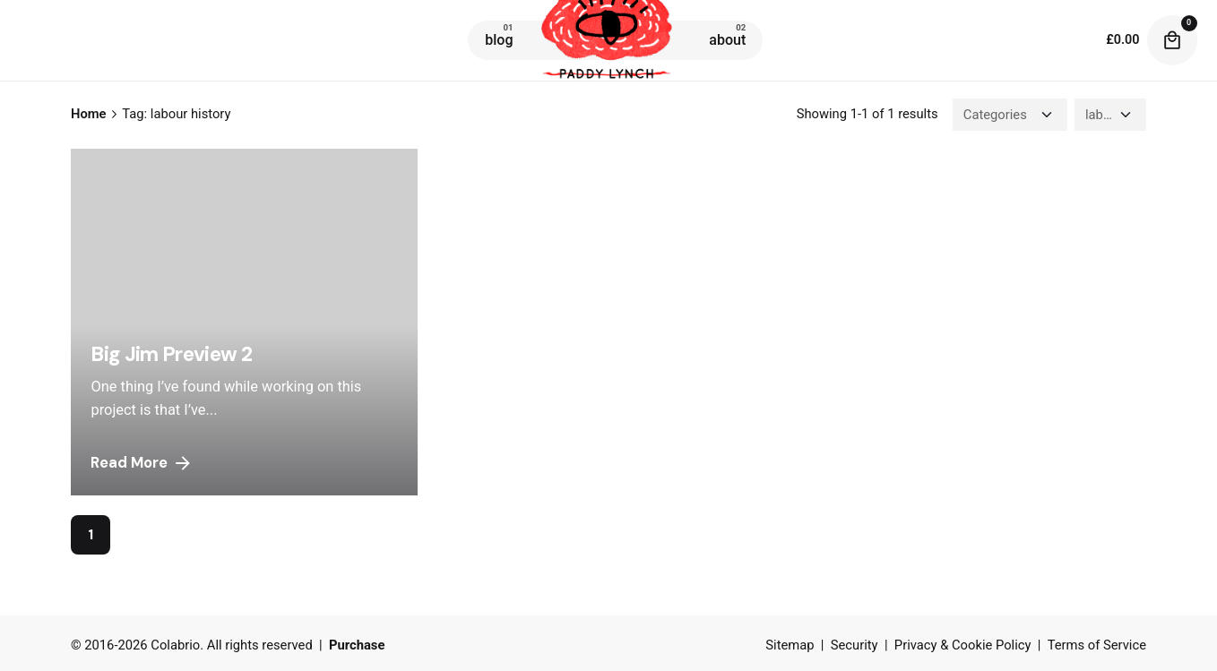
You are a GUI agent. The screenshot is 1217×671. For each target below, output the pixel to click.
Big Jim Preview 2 (171, 353)
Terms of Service (1097, 645)
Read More (142, 463)
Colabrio (175, 645)
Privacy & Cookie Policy (962, 645)
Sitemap (789, 645)
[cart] (1172, 40)
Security (854, 645)
